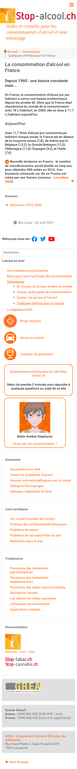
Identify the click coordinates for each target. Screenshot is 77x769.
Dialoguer (17, 486)
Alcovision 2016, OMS (26, 205)
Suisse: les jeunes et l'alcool (37, 297)
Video (31, 651)
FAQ (29, 310)
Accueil (15, 469)
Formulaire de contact (39, 519)
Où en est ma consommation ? (35, 444)
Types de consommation (54, 276)
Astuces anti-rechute (24, 480)
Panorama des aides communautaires (37, 587)
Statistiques (15, 282)
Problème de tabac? (24, 530)
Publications (58, 524)
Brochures (11, 651)
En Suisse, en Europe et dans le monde (44, 286)
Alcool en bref (30, 469)
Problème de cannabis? (27, 535)
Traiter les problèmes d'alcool (31, 475)
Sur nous (16, 519)
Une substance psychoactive (27, 271)
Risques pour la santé (55, 480)
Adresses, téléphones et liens (31, 491)
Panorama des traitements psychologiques (29, 570)
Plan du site (52, 535)
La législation (16, 310)
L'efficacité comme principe (29, 604)
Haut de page (16, 762)
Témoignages (34, 486)
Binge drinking (30, 321)
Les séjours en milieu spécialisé (33, 598)
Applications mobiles (25, 609)
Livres (22, 651)
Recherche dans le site (26, 541)
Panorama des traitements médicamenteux (29, 579)
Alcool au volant (32, 338)
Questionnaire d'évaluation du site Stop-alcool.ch (38, 373)
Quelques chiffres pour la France (40, 303)
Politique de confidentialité (29, 524)
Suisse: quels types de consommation (44, 292)
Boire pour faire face (21, 276)
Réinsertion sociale (23, 593)
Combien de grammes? (37, 354)
